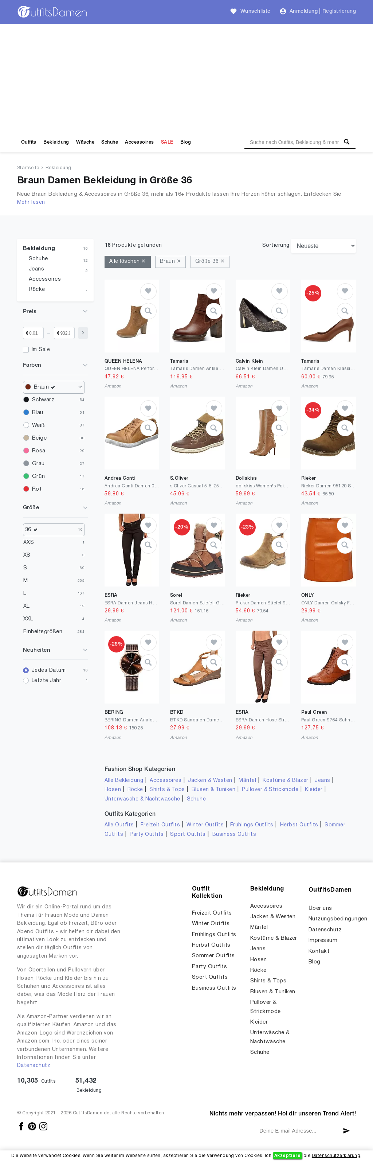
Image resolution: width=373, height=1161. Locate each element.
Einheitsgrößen (42, 631)
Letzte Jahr (46, 680)
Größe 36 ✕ (210, 261)
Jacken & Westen (210, 780)
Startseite (28, 168)
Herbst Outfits (299, 825)
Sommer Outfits (213, 955)
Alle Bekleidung (124, 780)
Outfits (28, 142)
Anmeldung (304, 11)
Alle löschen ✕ (127, 261)
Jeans (36, 269)
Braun (46, 387)
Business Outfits (234, 834)
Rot (37, 489)
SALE (167, 142)
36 (33, 530)
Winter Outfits (205, 825)
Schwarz (43, 399)
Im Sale (41, 349)
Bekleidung (56, 142)
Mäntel (247, 780)
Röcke (37, 289)
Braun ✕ (170, 261)
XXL (28, 619)
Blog (185, 142)
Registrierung (339, 11)
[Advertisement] (186, 78)
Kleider (313, 789)
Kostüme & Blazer (285, 780)
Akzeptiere (287, 1156)
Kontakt (319, 951)
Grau (38, 463)
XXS (28, 542)
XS (27, 555)
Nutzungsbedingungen (338, 919)
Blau (37, 412)
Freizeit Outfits (160, 825)
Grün (38, 476)
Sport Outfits (187, 834)
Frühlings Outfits (252, 825)
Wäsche (85, 142)
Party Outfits (147, 834)
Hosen (113, 789)
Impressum (323, 940)
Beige (39, 438)
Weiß (38, 425)
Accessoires (139, 142)
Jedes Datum (49, 670)
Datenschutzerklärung (336, 1156)
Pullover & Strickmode (270, 789)
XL (26, 606)
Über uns (320, 908)
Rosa (39, 450)
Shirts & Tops (167, 789)
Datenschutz (33, 1065)
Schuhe (109, 142)
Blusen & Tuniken (214, 789)
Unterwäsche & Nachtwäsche (142, 799)
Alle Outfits (119, 825)
